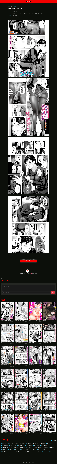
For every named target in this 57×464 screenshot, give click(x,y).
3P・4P (22, 447)
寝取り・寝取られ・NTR (36, 13)
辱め (39, 449)
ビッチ (29, 456)
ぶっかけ (12, 451)
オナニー (29, 453)
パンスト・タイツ (19, 13)
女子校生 (36, 443)
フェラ (42, 443)
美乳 (23, 449)
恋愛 (34, 449)
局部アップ (17, 456)
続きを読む (28, 260)
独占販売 (9, 456)
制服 (46, 447)
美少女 (49, 443)
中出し (29, 443)
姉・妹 (11, 449)
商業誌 (15, 6)
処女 (16, 447)
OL (34, 451)
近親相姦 (19, 451)
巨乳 (16, 443)
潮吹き (28, 449)
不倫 (3, 456)
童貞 (41, 13)
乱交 (3, 453)
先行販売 (48, 453)
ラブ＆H (36, 445)
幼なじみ (45, 451)
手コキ (35, 453)
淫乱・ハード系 (39, 447)
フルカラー (13, 445)
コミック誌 (44, 445)
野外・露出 (5, 451)
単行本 (22, 443)
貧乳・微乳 (21, 445)
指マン (41, 453)
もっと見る (54, 440)
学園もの (4, 449)
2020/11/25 (15, 15)
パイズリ (45, 449)
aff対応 (14, 13)
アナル (17, 449)
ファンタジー (30, 447)
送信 (52, 292)
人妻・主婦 (25, 13)
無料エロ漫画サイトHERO (30, 462)
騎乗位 (52, 447)
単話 (29, 13)
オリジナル (29, 445)
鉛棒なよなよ (15, 11)
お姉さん (15, 453)
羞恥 (51, 451)
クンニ (9, 453)
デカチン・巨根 (27, 451)
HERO (28, 1)
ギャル (22, 453)
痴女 (39, 451)
